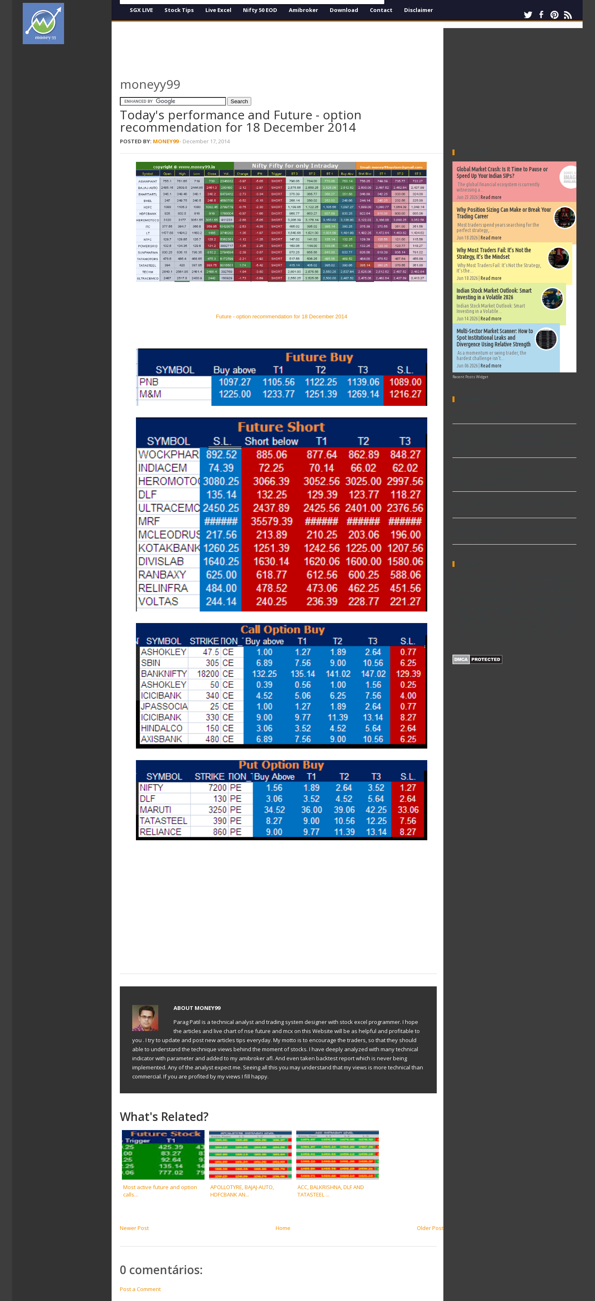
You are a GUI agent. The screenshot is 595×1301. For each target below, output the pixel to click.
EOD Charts (528, 589)
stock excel (514, 633)
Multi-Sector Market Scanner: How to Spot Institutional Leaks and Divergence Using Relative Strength (495, 338)
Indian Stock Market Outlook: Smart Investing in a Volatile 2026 (494, 294)
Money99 (165, 141)
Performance (472, 618)
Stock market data (520, 618)
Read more (491, 197)
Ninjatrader (564, 611)
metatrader (482, 634)
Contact (381, 10)
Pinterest (554, 14)
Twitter (528, 14)
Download (344, 10)
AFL (456, 579)
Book (515, 579)
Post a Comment (140, 1289)
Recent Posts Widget (470, 376)
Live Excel (218, 10)
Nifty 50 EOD (260, 10)
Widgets (541, 626)
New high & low (510, 609)
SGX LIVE (141, 10)
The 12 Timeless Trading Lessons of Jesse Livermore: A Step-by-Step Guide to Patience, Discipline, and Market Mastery (508, 476)
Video (521, 626)
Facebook (541, 14)
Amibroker (303, 10)
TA (552, 618)
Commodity (553, 578)
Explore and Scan (515, 598)
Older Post (430, 1228)
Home (283, 1228)
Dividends (462, 590)
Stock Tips (179, 10)
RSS (567, 14)
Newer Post (134, 1228)
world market (548, 634)
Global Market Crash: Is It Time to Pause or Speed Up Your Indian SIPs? (502, 172)
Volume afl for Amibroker (483, 415)
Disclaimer (418, 10)
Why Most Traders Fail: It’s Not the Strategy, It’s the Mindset (494, 253)
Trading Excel (493, 626)
